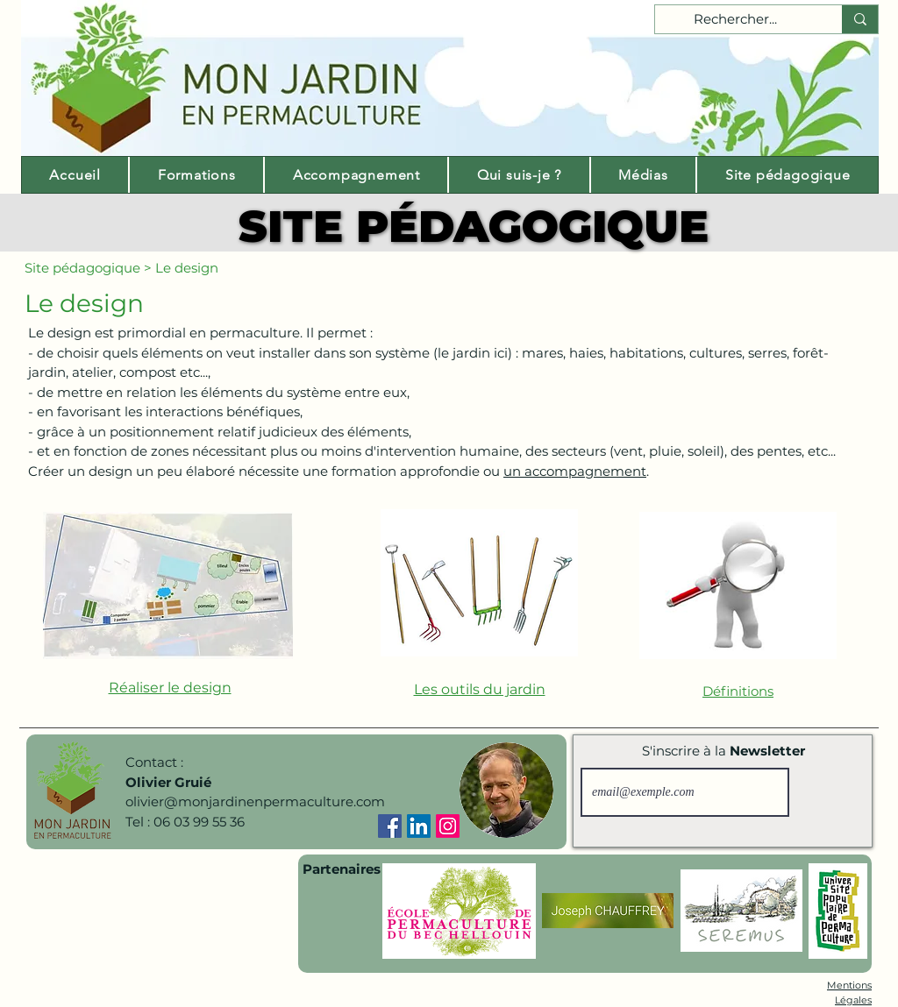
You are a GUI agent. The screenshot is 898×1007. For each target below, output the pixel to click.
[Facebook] (390, 826)
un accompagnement (574, 471)
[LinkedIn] (419, 826)
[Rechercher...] (735, 20)
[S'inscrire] (827, 792)
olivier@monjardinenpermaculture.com (255, 801)
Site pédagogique (82, 267)
